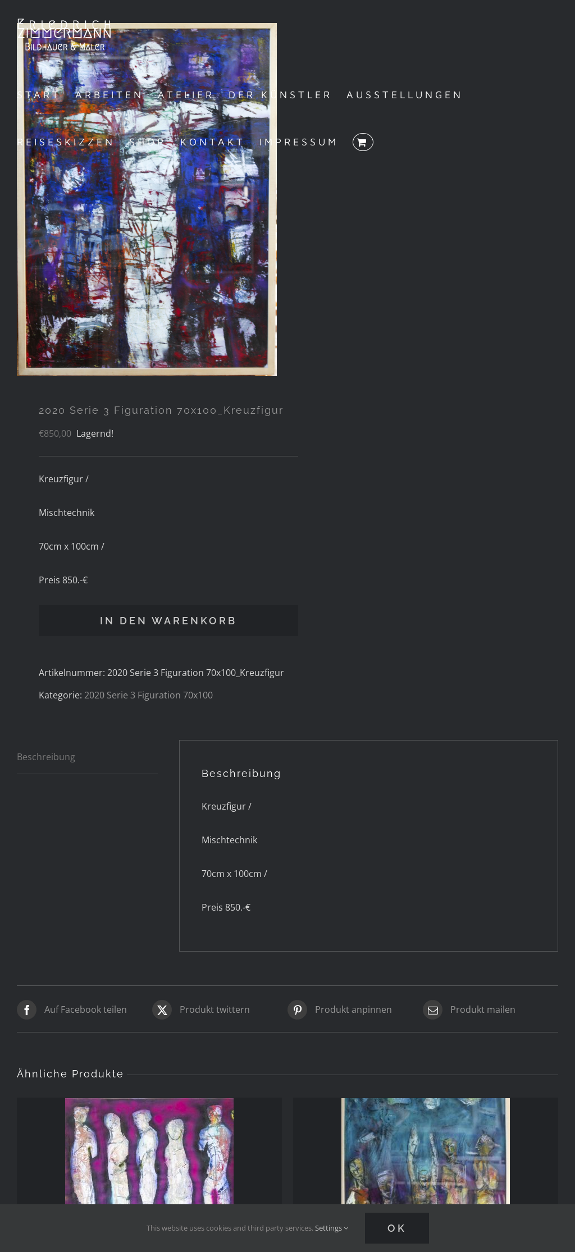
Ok (397, 1228)
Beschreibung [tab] (46, 757)
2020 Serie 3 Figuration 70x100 (148, 695)
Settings (331, 1228)
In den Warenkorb (168, 621)
